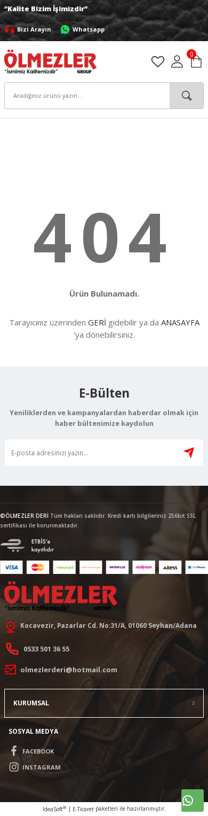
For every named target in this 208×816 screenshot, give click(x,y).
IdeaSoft (54, 809)
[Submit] (189, 453)
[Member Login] (177, 61)
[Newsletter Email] (104, 453)
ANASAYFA (180, 322)
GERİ (97, 322)
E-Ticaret (83, 809)
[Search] (104, 95)
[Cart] (196, 61)
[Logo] (50, 61)
